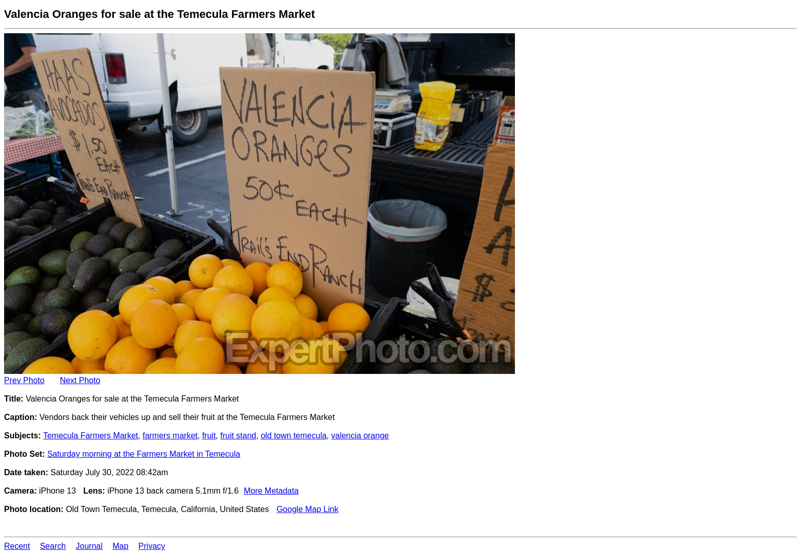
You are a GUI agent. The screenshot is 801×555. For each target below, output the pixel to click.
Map (120, 546)
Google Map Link (307, 509)
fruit (209, 435)
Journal (89, 546)
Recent (17, 546)
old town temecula (293, 435)
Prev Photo (24, 380)
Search (53, 546)
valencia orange (360, 435)
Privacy (151, 546)
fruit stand (238, 435)
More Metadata (271, 490)
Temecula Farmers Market (90, 435)
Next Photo (80, 380)
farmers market (170, 435)
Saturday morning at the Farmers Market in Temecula (143, 454)
